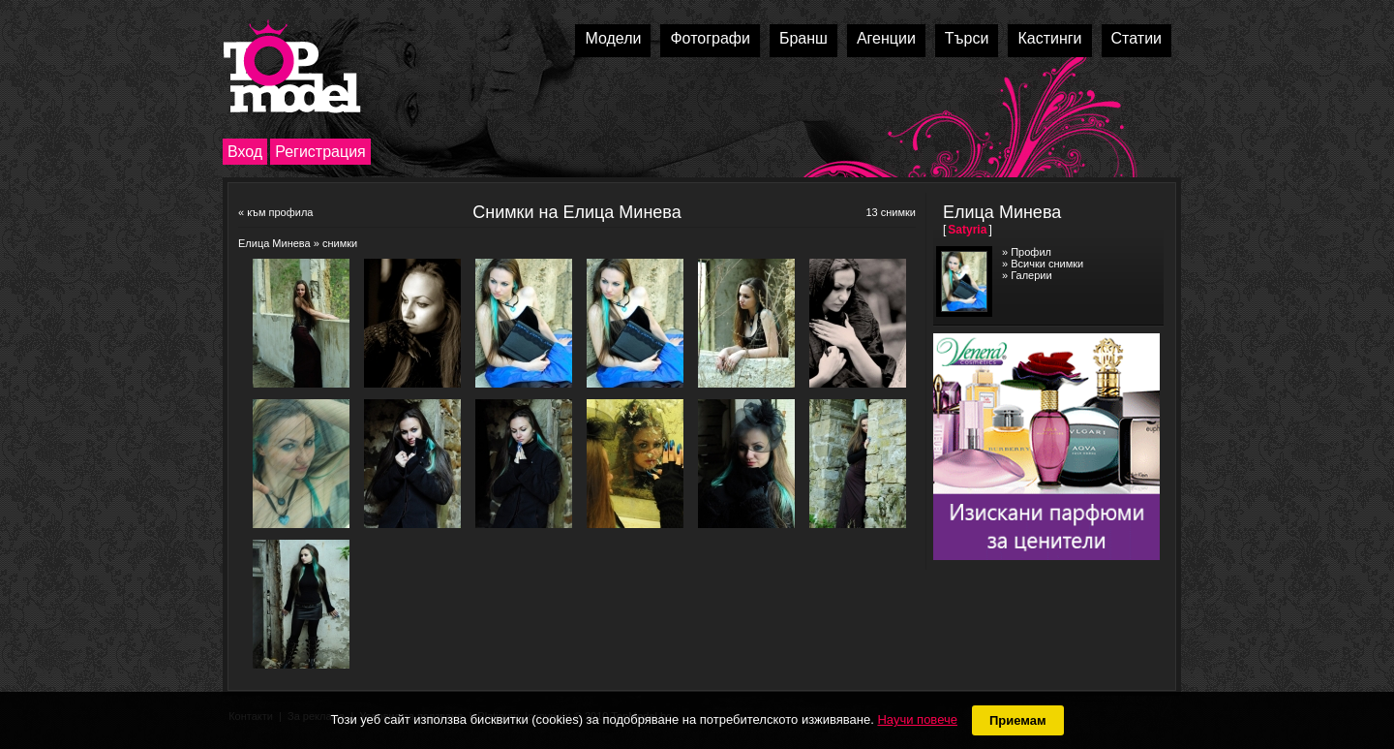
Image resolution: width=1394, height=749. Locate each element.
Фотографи (710, 38)
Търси (967, 38)
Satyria (967, 229)
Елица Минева (274, 243)
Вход (244, 151)
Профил (1031, 252)
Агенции (886, 38)
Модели (613, 38)
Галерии (1031, 275)
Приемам (1017, 720)
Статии (1136, 38)
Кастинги (1049, 38)
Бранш (803, 38)
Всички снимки (1047, 263)
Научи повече (916, 719)
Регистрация (320, 151)
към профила (280, 212)
